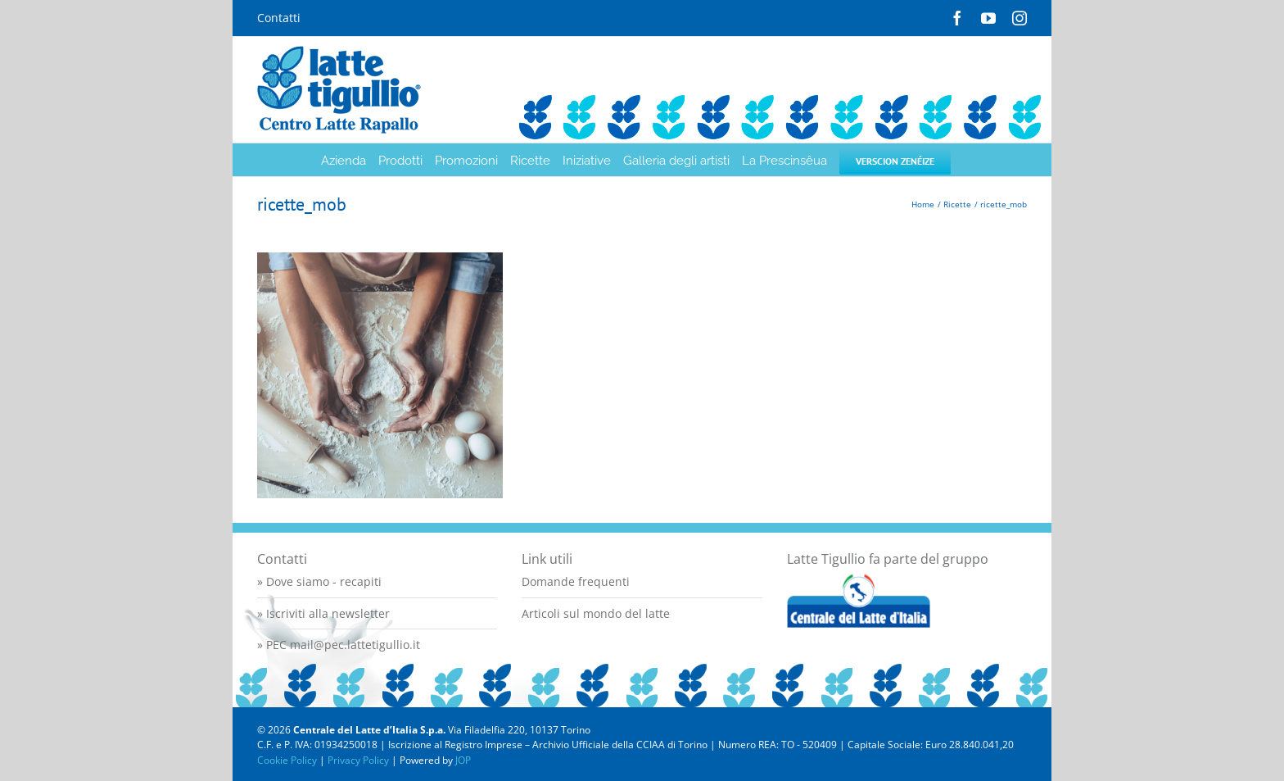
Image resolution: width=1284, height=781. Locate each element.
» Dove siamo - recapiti (319, 581)
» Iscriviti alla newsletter (323, 613)
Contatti (279, 17)
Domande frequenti (576, 581)
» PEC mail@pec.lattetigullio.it (338, 644)
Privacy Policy (358, 760)
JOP (463, 760)
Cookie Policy (287, 760)
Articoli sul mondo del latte (596, 613)
